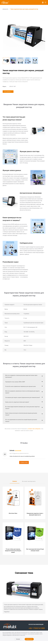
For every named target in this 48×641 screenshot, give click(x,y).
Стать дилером (7, 91)
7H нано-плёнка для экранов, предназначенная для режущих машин (13, 550)
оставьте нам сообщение (34, 428)
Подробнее (6, 611)
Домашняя (5, 9)
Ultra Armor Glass (13, 513)
